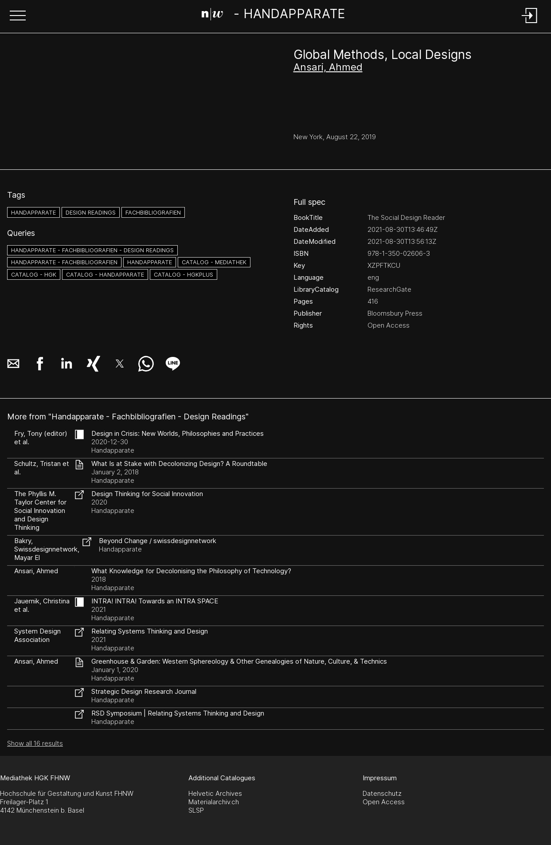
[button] (17, 16)
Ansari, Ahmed (328, 67)
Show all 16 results (35, 743)
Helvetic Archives (215, 793)
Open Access (384, 802)
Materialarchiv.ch (213, 802)
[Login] (529, 24)
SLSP (196, 810)
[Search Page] (274, 15)
